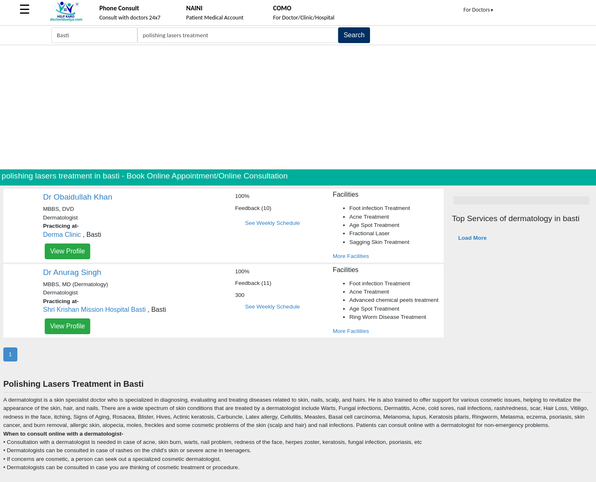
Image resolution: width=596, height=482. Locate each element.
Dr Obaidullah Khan (77, 197)
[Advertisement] (298, 107)
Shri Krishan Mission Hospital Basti (94, 309)
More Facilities (351, 256)
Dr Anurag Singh (72, 272)
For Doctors (479, 9)
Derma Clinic (62, 234)
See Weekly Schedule (272, 223)
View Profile (67, 251)
